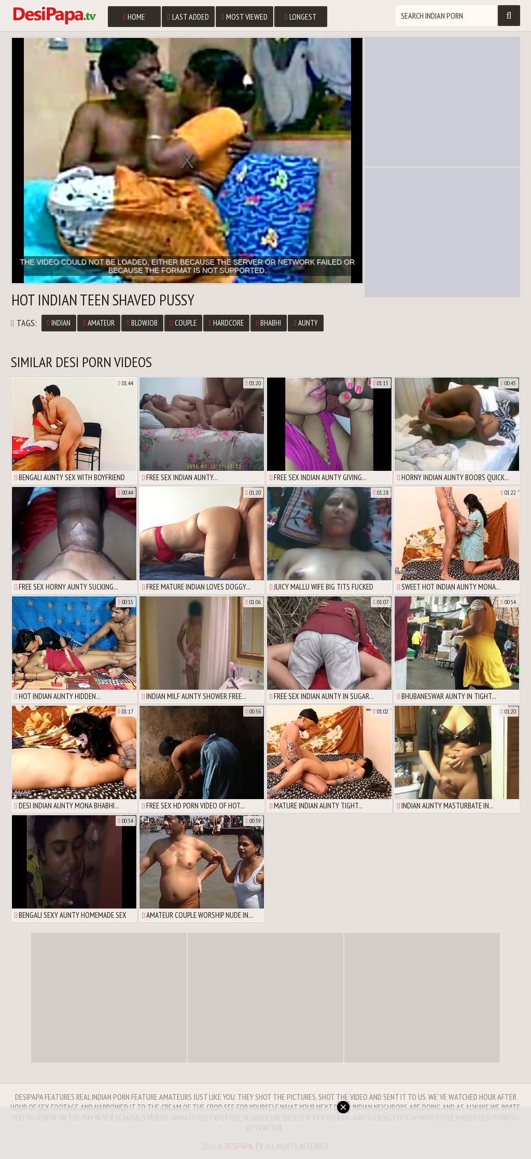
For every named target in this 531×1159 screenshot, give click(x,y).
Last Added (188, 16)
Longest (301, 16)
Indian (59, 323)
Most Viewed (244, 16)
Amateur (98, 323)
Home (134, 16)
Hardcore (226, 323)
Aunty (305, 323)
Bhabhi (268, 323)
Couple (183, 323)
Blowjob (142, 323)
